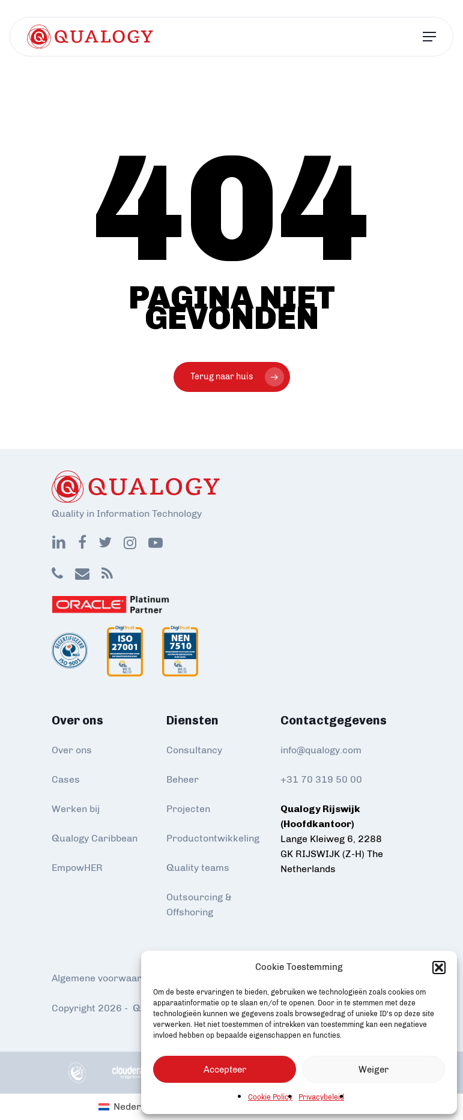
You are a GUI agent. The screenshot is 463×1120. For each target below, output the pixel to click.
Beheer (182, 779)
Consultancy (194, 750)
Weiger (374, 1069)
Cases (66, 779)
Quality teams (197, 867)
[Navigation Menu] (429, 37)
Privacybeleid (321, 1097)
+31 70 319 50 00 (321, 779)
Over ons (72, 750)
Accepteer (225, 1069)
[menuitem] (131, 1106)
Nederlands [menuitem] (139, 1106)
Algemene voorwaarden (105, 978)
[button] (439, 968)
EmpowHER (77, 867)
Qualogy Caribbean (95, 838)
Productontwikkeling (212, 838)
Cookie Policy (270, 1097)
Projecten (188, 808)
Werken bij (76, 808)
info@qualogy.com (321, 750)
